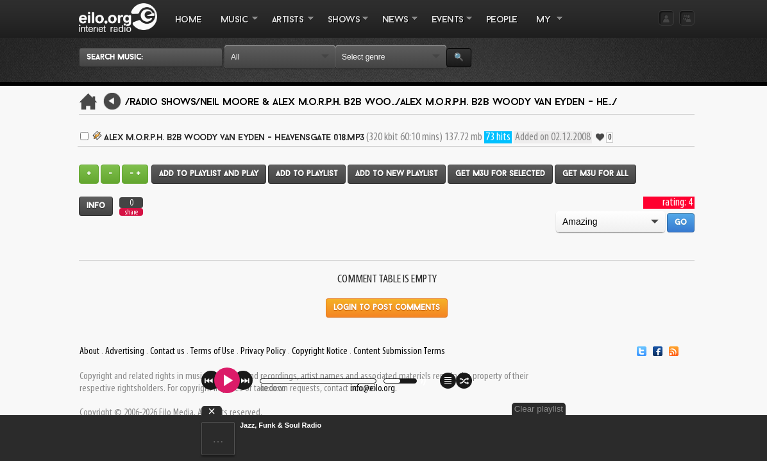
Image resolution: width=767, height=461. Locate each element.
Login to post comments (386, 308)
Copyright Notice (320, 351)
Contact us (167, 351)
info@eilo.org (372, 389)
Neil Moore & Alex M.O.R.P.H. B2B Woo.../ (300, 102)
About (89, 351)
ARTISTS (288, 26)
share (131, 212)
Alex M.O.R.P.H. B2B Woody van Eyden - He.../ (508, 102)
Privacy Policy (263, 351)
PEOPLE (502, 20)
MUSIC (234, 26)
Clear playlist (664, 409)
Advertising (124, 351)
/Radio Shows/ (162, 102)
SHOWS (343, 26)
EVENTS (447, 26)
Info (96, 206)
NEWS (395, 26)
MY (544, 26)
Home (188, 20)
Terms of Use (212, 351)
